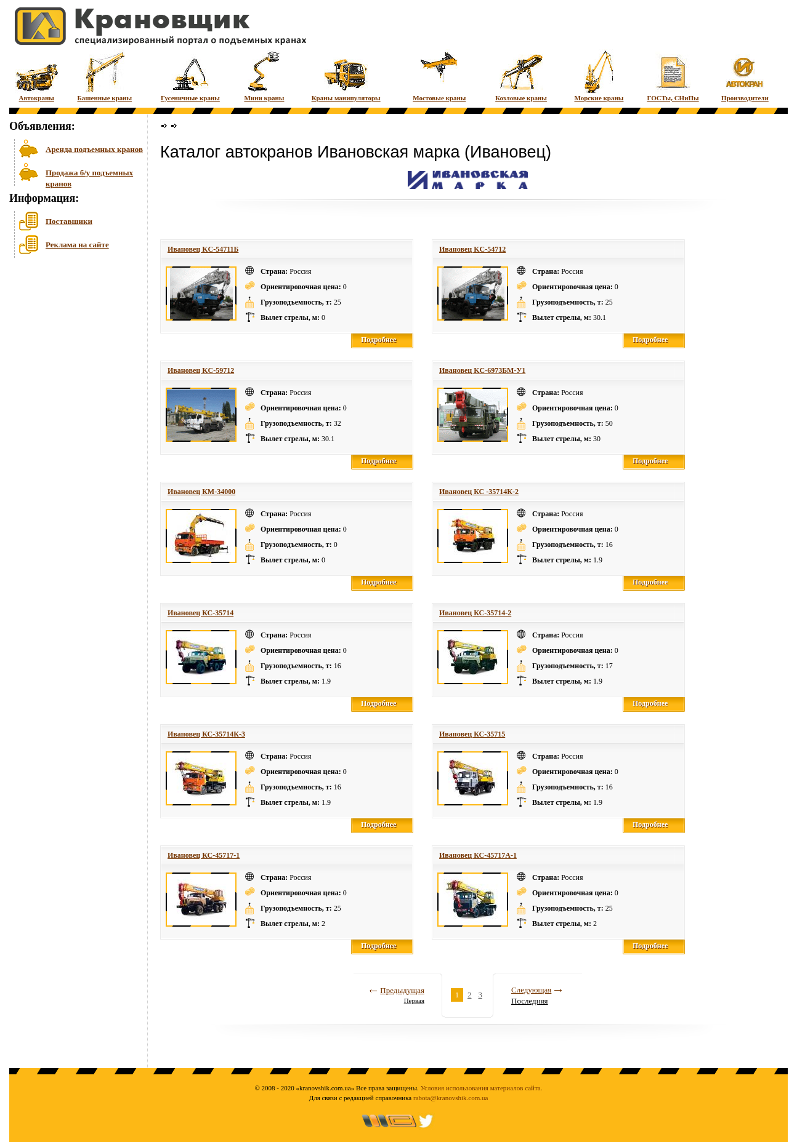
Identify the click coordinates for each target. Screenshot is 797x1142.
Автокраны (37, 75)
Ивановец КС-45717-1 (204, 855)
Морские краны (598, 75)
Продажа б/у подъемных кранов (89, 177)
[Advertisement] (70, 356)
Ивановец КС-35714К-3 (206, 734)
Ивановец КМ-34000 (201, 491)
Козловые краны (521, 75)
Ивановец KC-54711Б (203, 249)
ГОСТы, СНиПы (672, 75)
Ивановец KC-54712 (472, 249)
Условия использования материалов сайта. (482, 1088)
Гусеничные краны (190, 75)
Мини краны (264, 75)
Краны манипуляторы (346, 75)
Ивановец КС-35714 (200, 613)
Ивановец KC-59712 (201, 370)
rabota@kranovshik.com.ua (450, 1097)
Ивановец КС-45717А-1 (478, 855)
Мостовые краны (439, 75)
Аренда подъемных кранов (94, 149)
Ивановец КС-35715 (472, 734)
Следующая (531, 989)
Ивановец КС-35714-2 (475, 613)
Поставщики (69, 221)
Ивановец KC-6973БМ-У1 (482, 370)
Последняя (529, 1000)
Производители (745, 75)
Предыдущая (402, 990)
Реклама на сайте (77, 244)
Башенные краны (104, 75)
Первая (414, 1000)
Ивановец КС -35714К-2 (479, 491)
